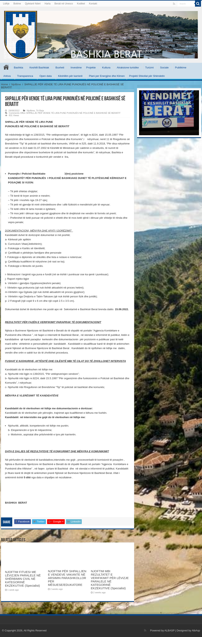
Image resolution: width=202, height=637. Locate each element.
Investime (76, 67)
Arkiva (7, 75)
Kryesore (6, 67)
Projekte (91, 67)
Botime (17, 3)
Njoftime (16, 84)
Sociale (164, 67)
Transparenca (25, 75)
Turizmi (149, 67)
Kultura (106, 67)
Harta (47, 3)
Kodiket (81, 3)
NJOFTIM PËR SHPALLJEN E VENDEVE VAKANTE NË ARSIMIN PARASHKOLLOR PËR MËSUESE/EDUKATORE (67, 577)
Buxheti (60, 67)
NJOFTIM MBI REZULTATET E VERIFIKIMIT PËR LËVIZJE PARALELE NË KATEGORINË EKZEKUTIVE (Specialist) (110, 579)
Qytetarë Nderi (32, 3)
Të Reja (40, 110)
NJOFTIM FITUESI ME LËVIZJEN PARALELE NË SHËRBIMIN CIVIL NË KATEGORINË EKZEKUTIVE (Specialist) (23, 578)
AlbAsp (196, 630)
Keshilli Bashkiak (39, 67)
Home (4, 84)
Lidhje (6, 3)
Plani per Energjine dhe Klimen (107, 75)
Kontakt (93, 3)
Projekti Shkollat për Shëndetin (147, 75)
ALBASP (170, 630)
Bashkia (18, 67)
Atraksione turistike (128, 67)
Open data (45, 75)
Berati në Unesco (64, 3)
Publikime (180, 67)
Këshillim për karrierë (70, 75)
